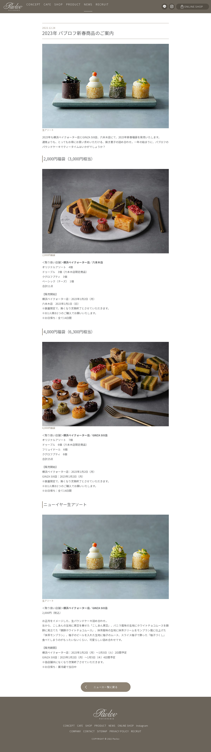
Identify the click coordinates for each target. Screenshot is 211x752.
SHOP (58, 6)
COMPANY (75, 731)
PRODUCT (73, 6)
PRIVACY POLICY (119, 731)
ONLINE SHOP (126, 725)
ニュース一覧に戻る (106, 687)
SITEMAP (102, 731)
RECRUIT (101, 6)
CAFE (47, 6)
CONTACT (89, 731)
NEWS (87, 6)
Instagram (142, 725)
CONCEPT (33, 6)
